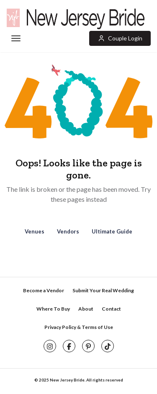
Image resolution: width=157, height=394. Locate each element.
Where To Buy (53, 309)
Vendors (68, 231)
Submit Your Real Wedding (103, 290)
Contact (111, 309)
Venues (34, 231)
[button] (120, 38)
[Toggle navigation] (15, 39)
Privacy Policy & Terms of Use (78, 327)
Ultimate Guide (112, 231)
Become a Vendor (43, 290)
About (85, 309)
